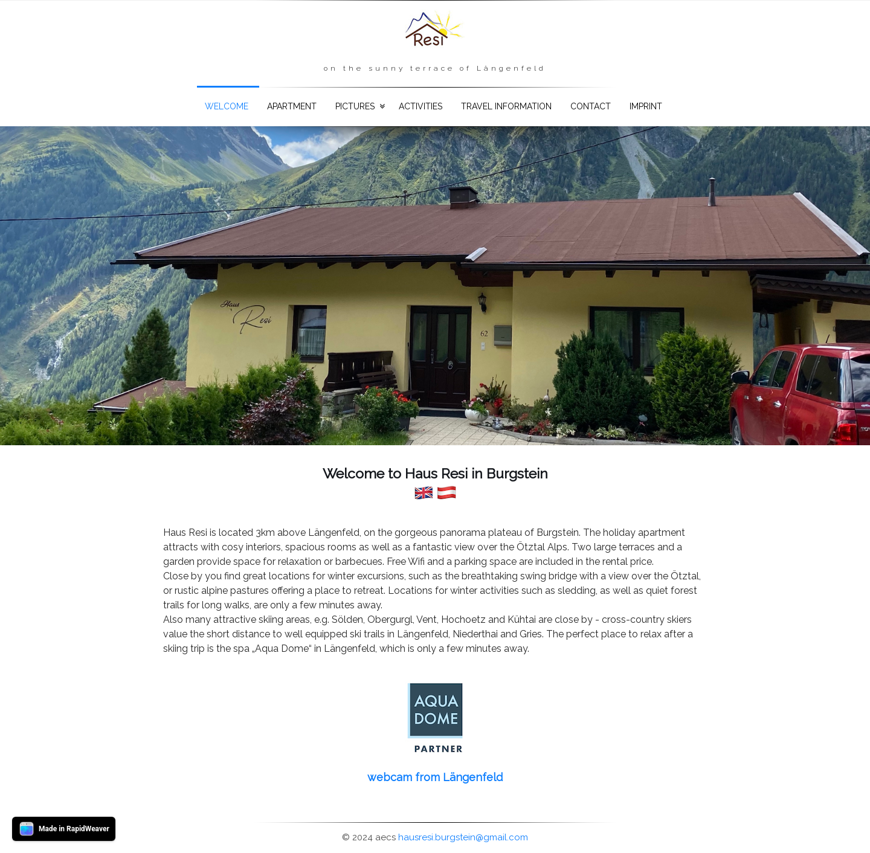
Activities (420, 106)
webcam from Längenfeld (435, 777)
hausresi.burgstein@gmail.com (463, 837)
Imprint (646, 106)
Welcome (226, 106)
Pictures (355, 106)
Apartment (292, 106)
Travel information (506, 106)
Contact (590, 106)
